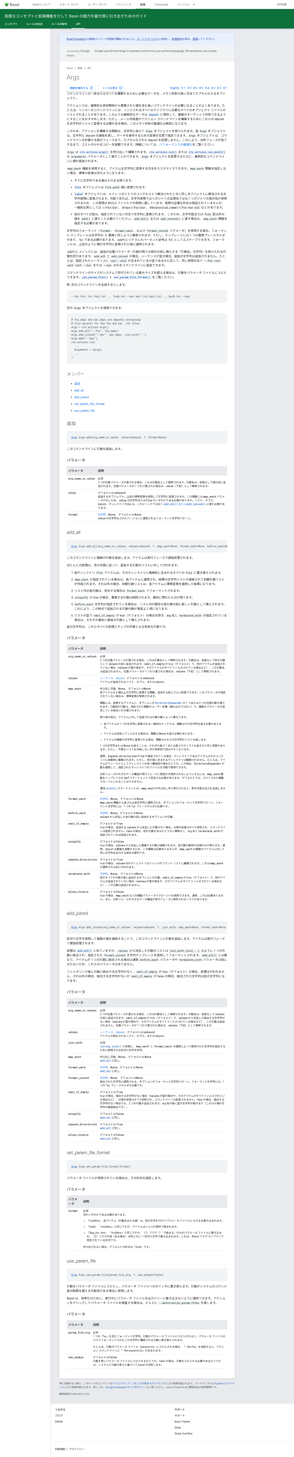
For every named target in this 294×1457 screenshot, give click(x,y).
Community (161, 4)
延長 (80, 68)
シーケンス (106, 678)
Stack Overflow (184, 1433)
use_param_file (84, 410)
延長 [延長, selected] (143, 4)
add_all (79, 390)
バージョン (183, 4)
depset (120, 678)
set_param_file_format (89, 404)
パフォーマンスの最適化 (175, 144)
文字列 (102, 514)
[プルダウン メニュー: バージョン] (195, 4)
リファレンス (123, 4)
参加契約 (177, 38)
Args (74, 437)
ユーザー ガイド (97, 4)
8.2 (219, 88)
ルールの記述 (34, 23)
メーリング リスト (147, 38)
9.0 (189, 88)
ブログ (59, 1415)
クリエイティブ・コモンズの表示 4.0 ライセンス (139, 1383)
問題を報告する (81, 88)
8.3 (213, 88)
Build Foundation (76, 38)
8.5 (201, 88)
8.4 (207, 88)
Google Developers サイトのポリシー (125, 1387)
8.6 (195, 88)
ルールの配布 (59, 23)
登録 (195, 38)
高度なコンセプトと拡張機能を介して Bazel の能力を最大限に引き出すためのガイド (75, 16)
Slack (178, 1427)
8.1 (225, 88)
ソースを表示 (112, 88)
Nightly (174, 88)
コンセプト (11, 23)
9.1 (183, 88)
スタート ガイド (69, 4)
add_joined (81, 397)
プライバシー (77, 1449)
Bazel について (42, 4)
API (89, 68)
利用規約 (60, 1449)
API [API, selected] (78, 23)
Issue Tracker (182, 1421)
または (175, 504)
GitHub (281, 4)
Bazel (70, 68)
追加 (77, 383)
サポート (180, 1415)
